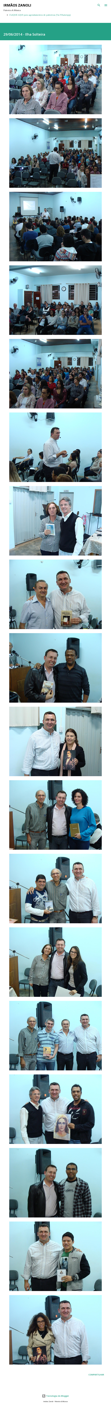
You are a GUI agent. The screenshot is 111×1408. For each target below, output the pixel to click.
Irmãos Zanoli (17, 5)
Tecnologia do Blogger (55, 1396)
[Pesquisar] (99, 5)
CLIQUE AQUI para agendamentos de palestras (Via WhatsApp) (40, 15)
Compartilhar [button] (96, 1374)
